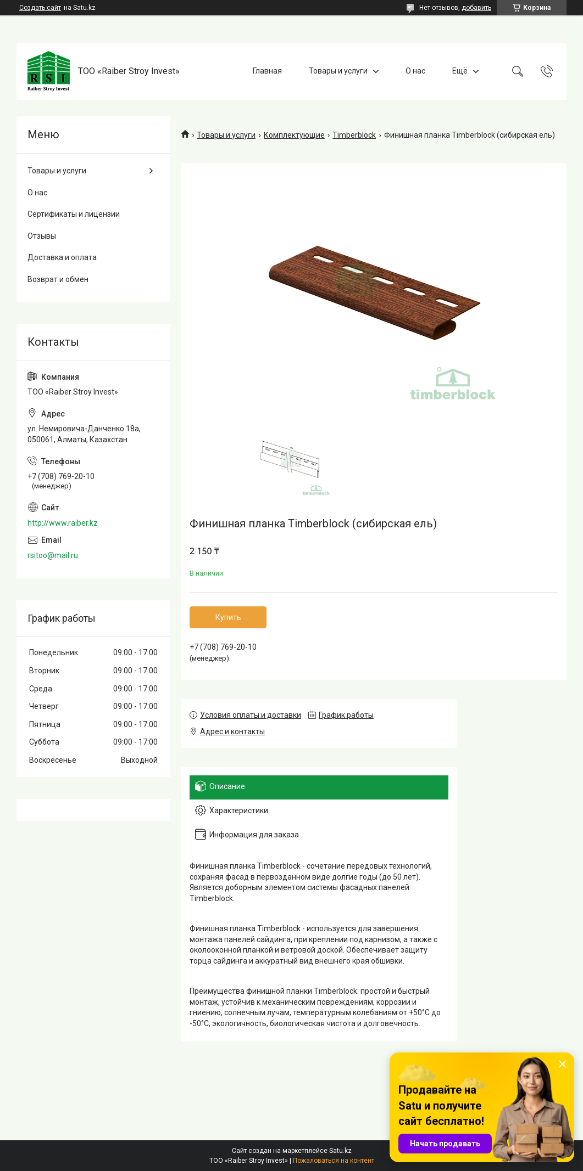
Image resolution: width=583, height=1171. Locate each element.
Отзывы (41, 236)
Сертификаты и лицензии (73, 214)
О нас (415, 70)
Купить (228, 617)
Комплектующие (294, 135)
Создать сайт (40, 8)
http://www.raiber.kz (62, 523)
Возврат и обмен (57, 279)
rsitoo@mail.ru (52, 555)
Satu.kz (340, 1151)
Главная (267, 70)
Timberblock (354, 135)
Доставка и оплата (62, 257)
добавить (476, 8)
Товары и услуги (338, 70)
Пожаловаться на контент (333, 1160)
